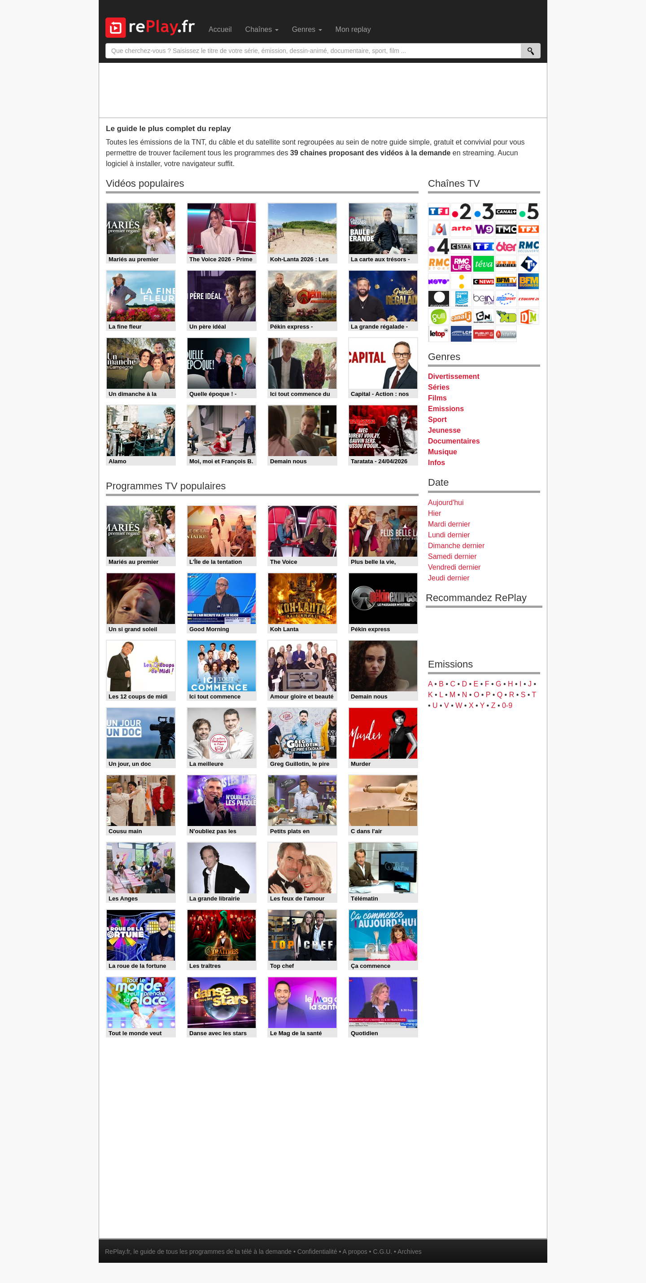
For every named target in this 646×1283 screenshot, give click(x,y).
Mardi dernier (449, 524)
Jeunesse (444, 430)
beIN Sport (483, 298)
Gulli (439, 316)
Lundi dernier (449, 535)
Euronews (439, 298)
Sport (437, 419)
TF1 (439, 211)
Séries (439, 387)
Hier (434, 513)
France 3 (483, 211)
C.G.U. (382, 1251)
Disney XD (506, 316)
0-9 (507, 705)
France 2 (461, 211)
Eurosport (506, 298)
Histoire (506, 333)
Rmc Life (461, 263)
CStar (461, 246)
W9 (483, 228)
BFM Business (528, 281)
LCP (461, 333)
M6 (439, 228)
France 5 (528, 211)
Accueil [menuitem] (220, 29)
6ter (506, 246)
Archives (409, 1251)
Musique (442, 452)
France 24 (461, 298)
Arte (461, 228)
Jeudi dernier (449, 578)
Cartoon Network (483, 316)
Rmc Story (439, 263)
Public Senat (483, 333)
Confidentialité (317, 1251)
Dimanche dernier (456, 545)
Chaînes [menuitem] (262, 29)
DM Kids (528, 316)
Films (437, 398)
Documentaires (454, 441)
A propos (354, 1251)
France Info (461, 281)
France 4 (439, 246)
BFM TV (506, 281)
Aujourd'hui (446, 502)
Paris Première (506, 263)
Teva (483, 263)
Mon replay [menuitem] (353, 29)
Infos (436, 462)
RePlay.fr (117, 1251)
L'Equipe (528, 298)
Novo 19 (439, 281)
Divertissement (454, 376)
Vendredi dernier (454, 567)
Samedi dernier (452, 556)
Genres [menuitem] (307, 29)
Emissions (446, 409)
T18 (528, 263)
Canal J (461, 316)
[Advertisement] (323, 90)
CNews (483, 281)
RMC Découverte (528, 246)
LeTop (439, 333)
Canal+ (506, 211)
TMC (506, 228)
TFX (528, 228)
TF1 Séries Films (483, 246)
